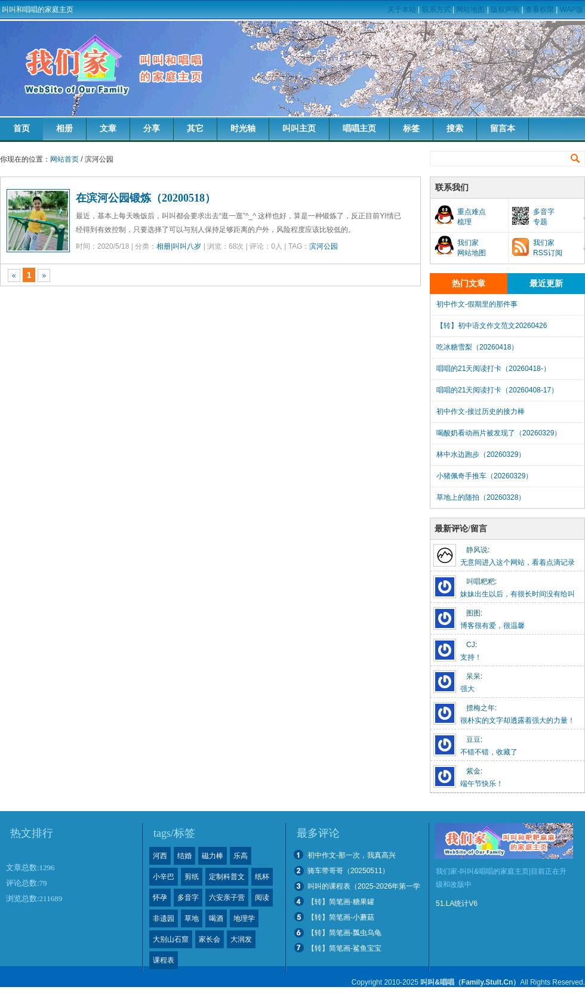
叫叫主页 (299, 128)
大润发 (241, 939)
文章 (108, 128)
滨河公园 (323, 246)
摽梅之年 (480, 708)
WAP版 (571, 9)
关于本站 (401, 9)
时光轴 (242, 128)
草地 (191, 918)
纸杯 (262, 877)
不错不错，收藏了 (489, 752)
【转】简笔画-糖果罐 (340, 902)
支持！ (471, 657)
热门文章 (468, 283)
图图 (473, 613)
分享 (151, 128)
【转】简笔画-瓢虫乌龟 (344, 933)
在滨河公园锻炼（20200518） (145, 198)
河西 (160, 856)
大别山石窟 (171, 939)
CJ (470, 645)
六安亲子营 (227, 897)
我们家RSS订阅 (547, 248)
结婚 (184, 856)
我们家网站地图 (471, 248)
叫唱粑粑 (480, 581)
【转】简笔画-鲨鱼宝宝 (344, 948)
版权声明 (505, 9)
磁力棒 (212, 856)
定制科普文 (227, 877)
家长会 (209, 939)
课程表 (163, 960)
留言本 (502, 128)
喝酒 (216, 918)
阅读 (262, 897)
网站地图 (470, 9)
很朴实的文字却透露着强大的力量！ (517, 720)
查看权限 (539, 9)
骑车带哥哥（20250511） (348, 871)
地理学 (244, 918)
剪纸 (191, 877)
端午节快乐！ (481, 783)
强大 (467, 689)
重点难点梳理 (471, 217)
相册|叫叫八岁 (178, 246)
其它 (195, 128)
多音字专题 (544, 217)
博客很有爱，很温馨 (492, 625)
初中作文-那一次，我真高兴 (351, 855)
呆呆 (473, 676)
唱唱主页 (359, 128)
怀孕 (160, 897)
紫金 (473, 771)
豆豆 (473, 739)
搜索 (455, 128)
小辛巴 (163, 877)
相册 (64, 128)
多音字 (188, 897)
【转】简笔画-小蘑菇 (340, 917)
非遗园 (163, 918)
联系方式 (436, 9)
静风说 (477, 550)
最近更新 (546, 283)
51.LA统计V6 (457, 903)
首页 (21, 128)
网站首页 (64, 159)
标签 (411, 128)
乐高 (240, 856)
